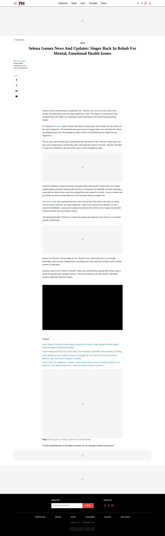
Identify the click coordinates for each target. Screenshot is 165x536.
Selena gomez (53, 439)
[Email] (16, 96)
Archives (125, 517)
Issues (104, 3)
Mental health (85, 439)
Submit (88, 506)
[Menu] (15, 3)
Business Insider (49, 202)
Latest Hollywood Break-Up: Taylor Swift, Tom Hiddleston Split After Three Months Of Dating (82, 351)
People (57, 126)
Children (93, 3)
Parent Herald (19, 40)
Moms (74, 3)
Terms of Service (76, 530)
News (82, 43)
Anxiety (64, 439)
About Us (75, 523)
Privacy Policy (90, 530)
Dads (83, 3)
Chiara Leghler (21, 61)
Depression (73, 439)
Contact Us (89, 523)
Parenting (63, 3)
